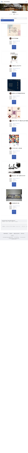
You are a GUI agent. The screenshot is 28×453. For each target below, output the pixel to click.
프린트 (16, 14)
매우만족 (3, 221)
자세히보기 (14, 46)
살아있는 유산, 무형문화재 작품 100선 (18, 93)
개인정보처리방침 (6, 233)
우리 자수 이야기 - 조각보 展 (17, 148)
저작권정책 (10, 233)
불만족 (12, 221)
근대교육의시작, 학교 (15, 203)
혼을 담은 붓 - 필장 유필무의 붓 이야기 (18, 175)
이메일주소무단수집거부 (16, 233)
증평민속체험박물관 (7, 1)
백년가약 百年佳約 (15, 38)
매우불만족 (16, 221)
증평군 (2, 1)
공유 (18, 14)
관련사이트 (12, 235)
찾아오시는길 (22, 233)
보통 (9, 221)
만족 (6, 221)
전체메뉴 (26, 2)
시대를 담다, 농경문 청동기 (16, 65)
